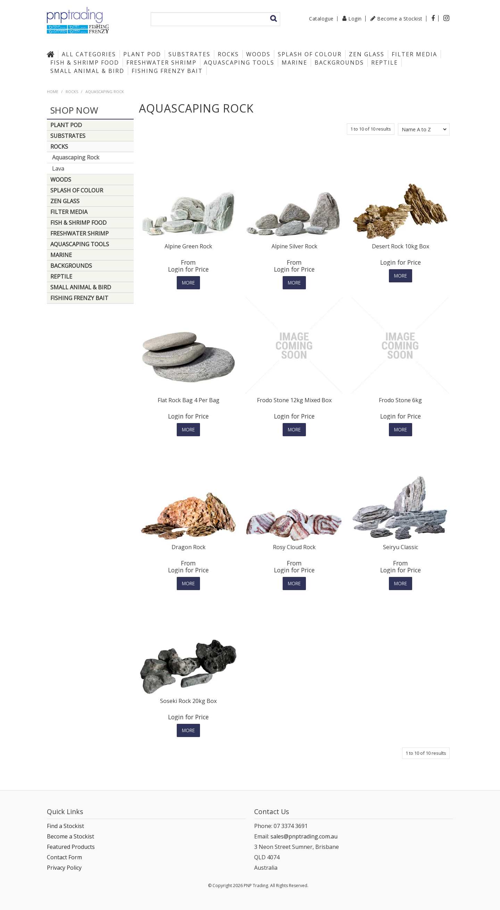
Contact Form (64, 857)
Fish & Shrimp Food (84, 62)
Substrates (189, 54)
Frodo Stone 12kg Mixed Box (294, 400)
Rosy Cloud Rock (294, 547)
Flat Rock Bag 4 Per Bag (188, 400)
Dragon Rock (189, 547)
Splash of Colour (310, 54)
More (188, 282)
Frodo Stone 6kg (400, 400)
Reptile (384, 62)
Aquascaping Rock (75, 157)
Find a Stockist (65, 826)
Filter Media (414, 54)
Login (355, 19)
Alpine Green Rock (188, 246)
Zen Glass (366, 54)
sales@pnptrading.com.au (304, 836)
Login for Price (188, 269)
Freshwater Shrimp (161, 62)
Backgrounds (339, 62)
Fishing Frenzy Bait (167, 71)
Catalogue (321, 18)
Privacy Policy (64, 867)
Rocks (228, 54)
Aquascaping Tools (239, 62)
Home (52, 54)
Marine (294, 62)
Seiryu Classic (400, 547)
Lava (58, 168)
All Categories (89, 54)
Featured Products (71, 847)
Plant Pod (142, 54)
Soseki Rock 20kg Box (188, 701)
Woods (258, 54)
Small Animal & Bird (87, 71)
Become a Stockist (400, 19)
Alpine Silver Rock (294, 246)
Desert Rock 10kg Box (400, 246)
